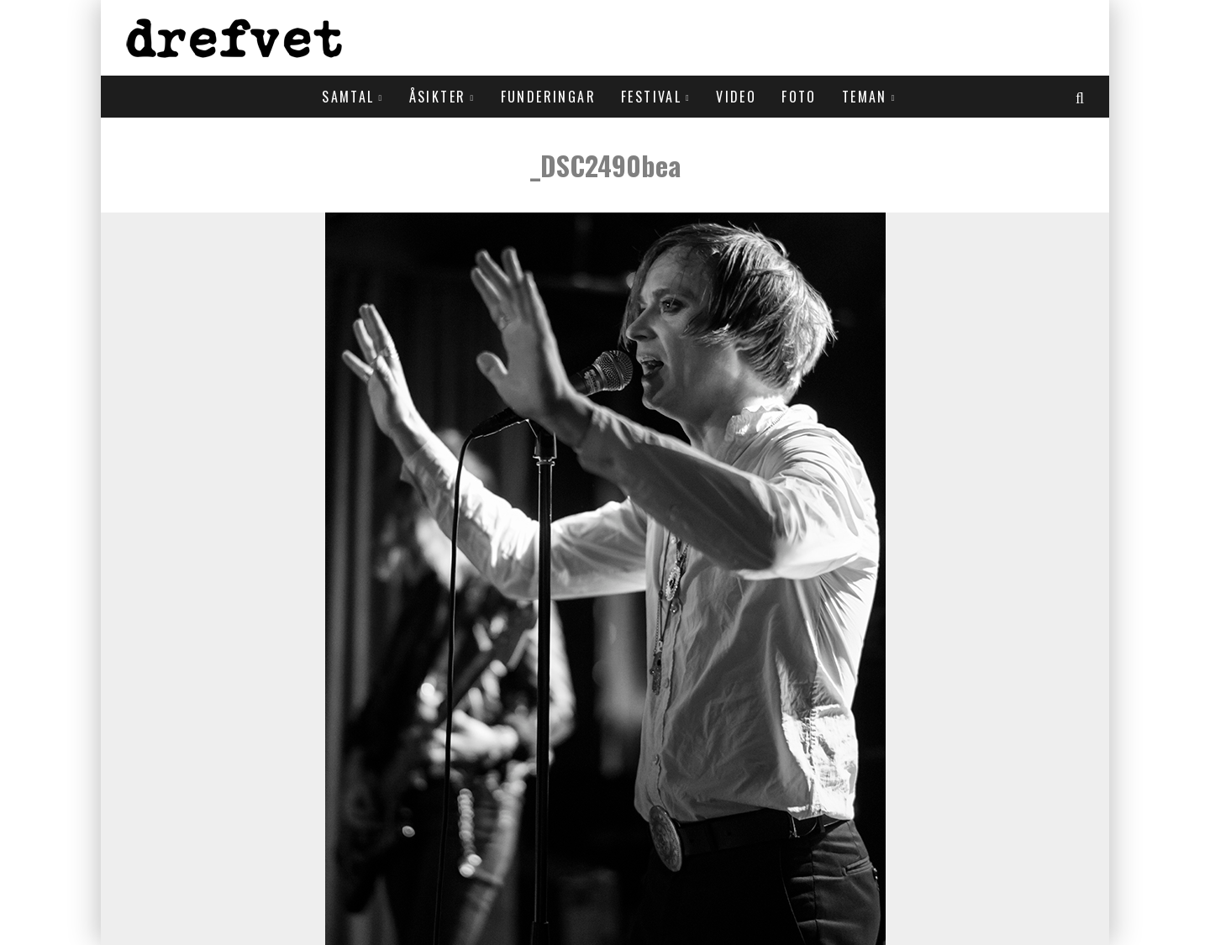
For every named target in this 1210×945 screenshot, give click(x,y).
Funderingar (548, 97)
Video (736, 97)
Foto (799, 97)
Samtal (348, 97)
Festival (651, 97)
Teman (864, 97)
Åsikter (437, 97)
